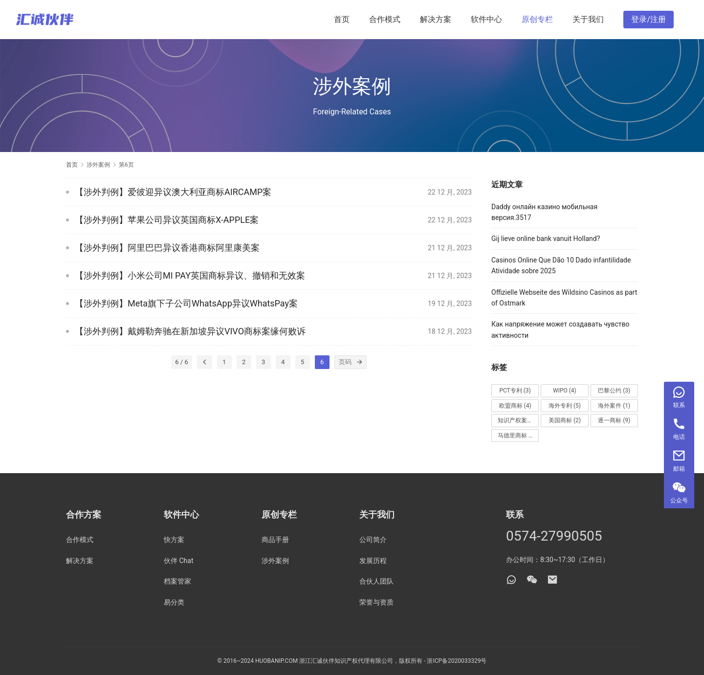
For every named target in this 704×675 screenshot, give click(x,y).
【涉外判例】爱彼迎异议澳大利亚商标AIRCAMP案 (173, 192)
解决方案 (435, 19)
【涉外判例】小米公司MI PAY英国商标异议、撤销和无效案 (190, 275)
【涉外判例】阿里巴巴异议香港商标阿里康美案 (167, 247)
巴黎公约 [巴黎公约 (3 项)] (614, 390)
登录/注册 (648, 19)
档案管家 (177, 581)
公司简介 (373, 540)
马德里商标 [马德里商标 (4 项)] (517, 435)
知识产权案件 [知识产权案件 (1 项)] (518, 420)
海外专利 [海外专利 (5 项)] (565, 405)
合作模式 (384, 19)
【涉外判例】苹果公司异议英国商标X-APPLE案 (167, 220)
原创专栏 (537, 19)
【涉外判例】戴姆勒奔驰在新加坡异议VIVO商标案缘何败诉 (190, 331)
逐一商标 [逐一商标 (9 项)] (614, 420)
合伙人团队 (376, 581)
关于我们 (588, 19)
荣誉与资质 (376, 602)
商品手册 (275, 540)
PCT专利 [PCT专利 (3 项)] (514, 390)
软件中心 (486, 19)
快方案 (174, 540)
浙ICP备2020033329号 (456, 660)
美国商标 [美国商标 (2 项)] (565, 420)
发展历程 (373, 561)
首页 (342, 19)
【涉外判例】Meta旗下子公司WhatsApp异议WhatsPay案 (186, 303)
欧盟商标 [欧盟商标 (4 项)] (515, 405)
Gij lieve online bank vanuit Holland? (545, 238)
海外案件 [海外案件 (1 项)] (614, 405)
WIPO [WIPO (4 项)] (564, 390)
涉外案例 (275, 561)
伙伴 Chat (179, 561)
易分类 (174, 602)
